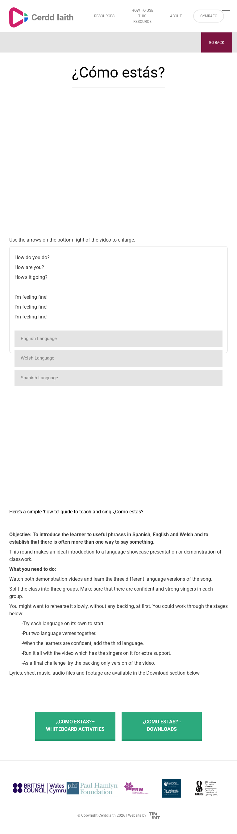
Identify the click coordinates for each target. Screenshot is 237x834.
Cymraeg (208, 16)
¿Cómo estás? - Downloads (162, 725)
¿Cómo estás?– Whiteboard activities (75, 725)
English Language (39, 338)
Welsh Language (37, 358)
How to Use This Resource (142, 16)
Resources (104, 16)
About (176, 16)
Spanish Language (39, 378)
